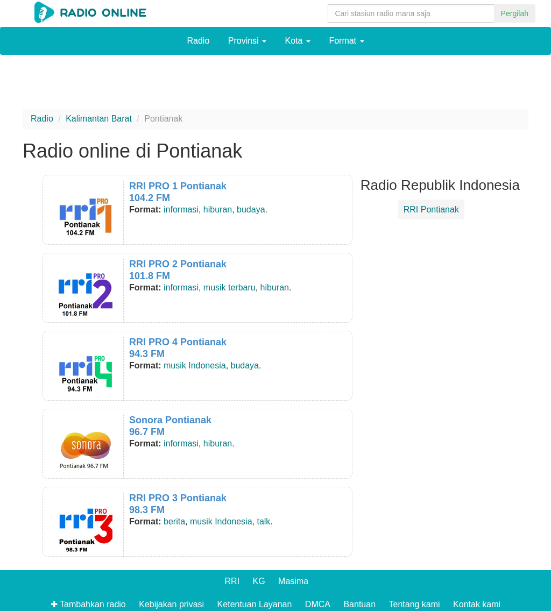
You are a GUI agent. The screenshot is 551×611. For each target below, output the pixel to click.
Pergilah (514, 13)
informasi (181, 209)
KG (259, 581)
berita (174, 521)
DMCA (317, 604)
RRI (232, 581)
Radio (198, 40)
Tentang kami (414, 604)
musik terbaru (229, 287)
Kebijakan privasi (171, 604)
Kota (297, 40)
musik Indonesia (195, 365)
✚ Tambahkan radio (88, 604)
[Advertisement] (275, 84)
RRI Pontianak (431, 209)
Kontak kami (476, 604)
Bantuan (359, 604)
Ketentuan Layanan (254, 604)
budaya (251, 209)
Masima (293, 581)
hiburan (217, 209)
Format (346, 40)
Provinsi (247, 40)
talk (263, 521)
